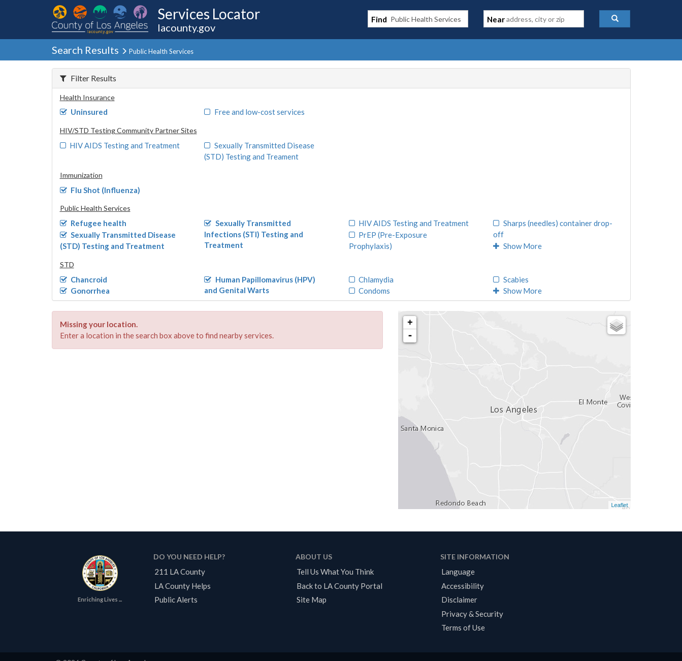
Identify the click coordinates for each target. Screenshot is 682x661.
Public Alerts (176, 599)
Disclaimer (459, 599)
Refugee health (93, 223)
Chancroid (84, 279)
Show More (517, 245)
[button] (614, 18)
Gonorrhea (85, 290)
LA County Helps (182, 585)
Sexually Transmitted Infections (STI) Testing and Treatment (253, 233)
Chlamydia (371, 279)
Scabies (511, 279)
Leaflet (619, 505)
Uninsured (84, 111)
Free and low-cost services (254, 111)
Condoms (370, 290)
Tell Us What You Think (335, 571)
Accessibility (462, 585)
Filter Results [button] (88, 78)
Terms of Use (463, 627)
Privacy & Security (472, 613)
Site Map (312, 599)
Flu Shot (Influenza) (100, 190)
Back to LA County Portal (339, 585)
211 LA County (179, 571)
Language (458, 571)
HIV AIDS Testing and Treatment (120, 145)
